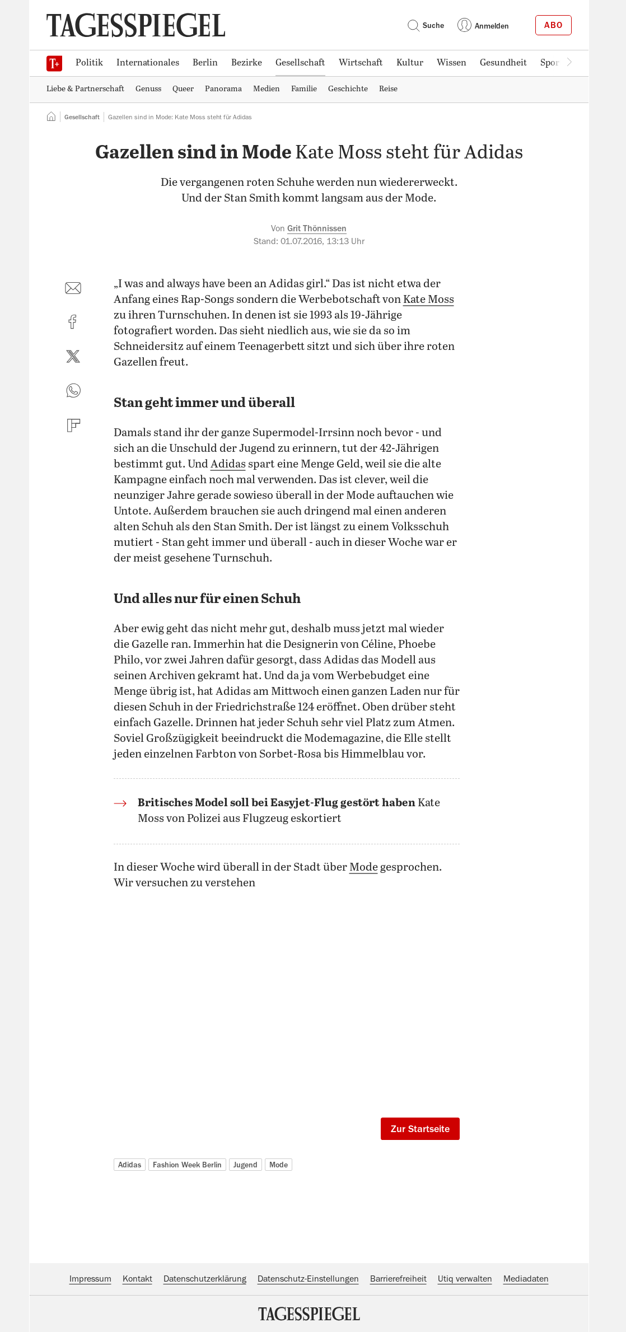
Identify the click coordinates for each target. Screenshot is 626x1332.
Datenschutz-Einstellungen (308, 1278)
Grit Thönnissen (317, 228)
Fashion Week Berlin (187, 1165)
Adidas (228, 464)
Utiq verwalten (465, 1278)
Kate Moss (428, 299)
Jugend (245, 1165)
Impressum (90, 1278)
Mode (363, 867)
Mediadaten (526, 1278)
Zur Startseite (420, 1129)
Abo (553, 25)
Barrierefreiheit (398, 1278)
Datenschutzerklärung (204, 1278)
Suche (425, 25)
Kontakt (137, 1278)
